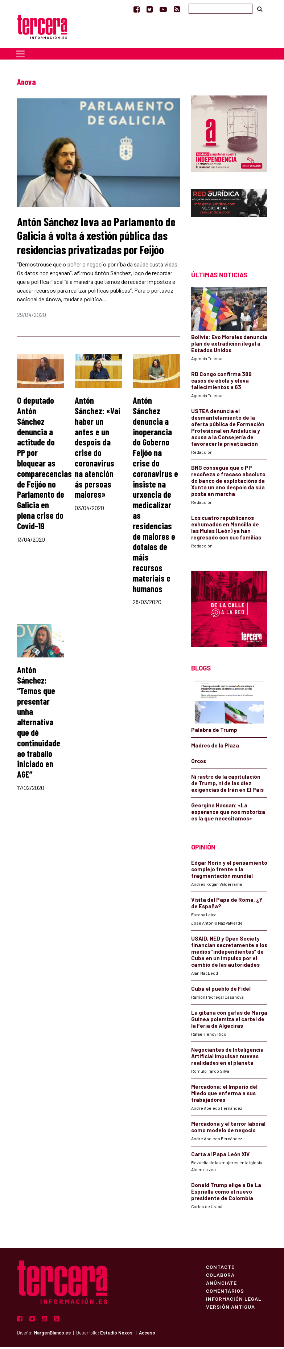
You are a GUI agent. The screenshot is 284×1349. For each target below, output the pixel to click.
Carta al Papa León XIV (220, 1156)
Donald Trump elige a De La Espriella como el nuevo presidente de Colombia (226, 1193)
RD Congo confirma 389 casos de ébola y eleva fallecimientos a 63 (221, 382)
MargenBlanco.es (52, 1334)
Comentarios (225, 1292)
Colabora (220, 1276)
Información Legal (234, 1300)
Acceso (147, 1334)
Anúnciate (221, 1284)
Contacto (220, 1268)
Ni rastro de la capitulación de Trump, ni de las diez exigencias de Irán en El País (227, 785)
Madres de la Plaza (215, 747)
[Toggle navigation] (20, 55)
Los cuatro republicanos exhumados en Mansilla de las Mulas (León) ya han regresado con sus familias (226, 529)
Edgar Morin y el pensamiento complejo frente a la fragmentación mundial (229, 871)
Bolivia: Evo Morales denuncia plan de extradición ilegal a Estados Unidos (229, 345)
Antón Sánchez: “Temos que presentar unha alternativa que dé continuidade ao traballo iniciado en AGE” (38, 723)
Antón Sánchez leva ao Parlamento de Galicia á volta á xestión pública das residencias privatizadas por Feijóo (96, 237)
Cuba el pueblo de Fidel (221, 990)
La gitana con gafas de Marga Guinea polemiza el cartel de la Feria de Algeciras (229, 1021)
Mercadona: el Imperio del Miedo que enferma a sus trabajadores (224, 1095)
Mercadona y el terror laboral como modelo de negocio (228, 1128)
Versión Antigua (230, 1308)
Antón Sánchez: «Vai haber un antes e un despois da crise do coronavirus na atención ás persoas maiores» (97, 449)
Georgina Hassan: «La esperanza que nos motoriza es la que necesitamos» (228, 813)
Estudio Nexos (116, 1334)
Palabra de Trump (214, 731)
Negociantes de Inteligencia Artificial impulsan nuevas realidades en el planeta (227, 1058)
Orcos (198, 762)
